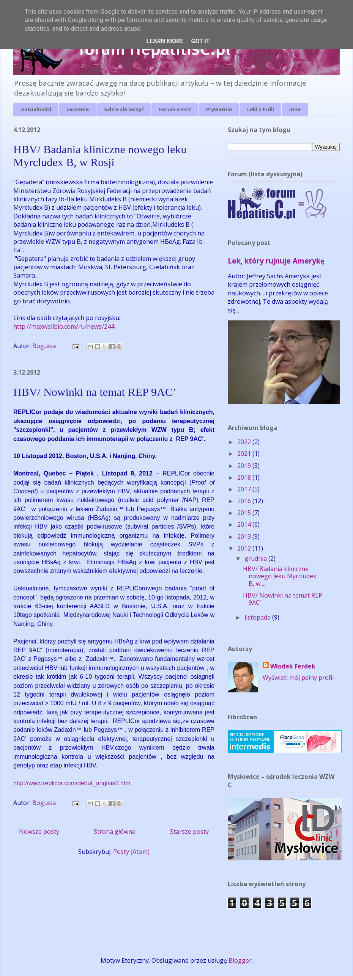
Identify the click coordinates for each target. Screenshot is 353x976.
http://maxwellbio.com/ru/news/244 (63, 326)
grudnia (256, 558)
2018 (244, 477)
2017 (244, 489)
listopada (258, 617)
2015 (244, 512)
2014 (244, 524)
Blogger (240, 960)
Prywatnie (219, 109)
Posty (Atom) (131, 851)
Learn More (164, 41)
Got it (200, 41)
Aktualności (36, 109)
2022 (244, 442)
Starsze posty (189, 831)
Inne (295, 109)
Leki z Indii (260, 109)
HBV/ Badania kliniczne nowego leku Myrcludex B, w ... (279, 576)
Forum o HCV (175, 109)
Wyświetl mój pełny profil (298, 677)
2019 (244, 465)
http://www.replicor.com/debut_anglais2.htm (72, 783)
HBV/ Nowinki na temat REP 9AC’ (94, 392)
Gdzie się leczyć (124, 109)
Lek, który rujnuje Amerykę (276, 260)
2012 (244, 548)
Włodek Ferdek (292, 666)
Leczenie (77, 109)
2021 (244, 453)
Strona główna (115, 831)
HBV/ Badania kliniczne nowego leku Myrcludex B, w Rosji (100, 155)
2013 (244, 536)
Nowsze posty (39, 831)
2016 (244, 501)
